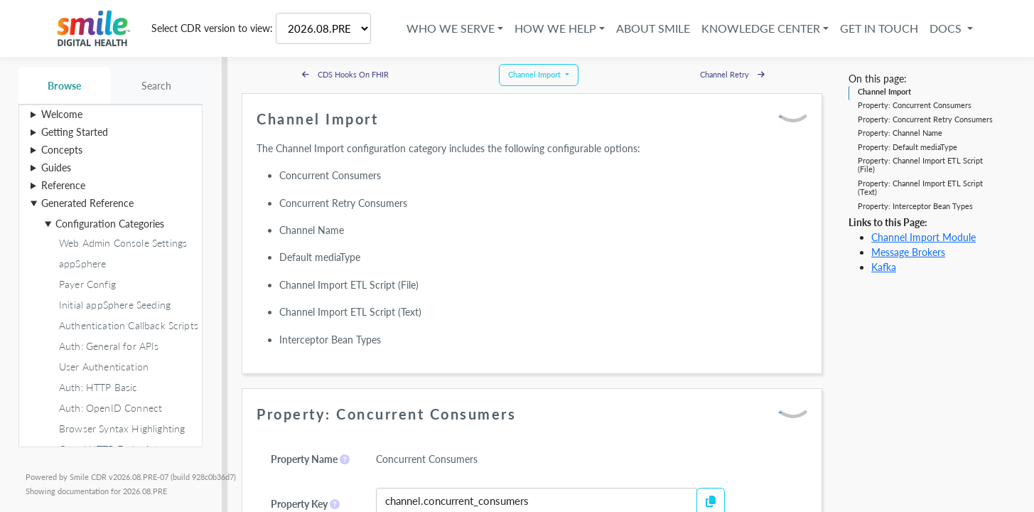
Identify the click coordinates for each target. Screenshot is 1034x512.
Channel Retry (732, 74)
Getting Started (74, 132)
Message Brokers (908, 252)
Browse (64, 86)
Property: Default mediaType (907, 146)
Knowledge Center (759, 28)
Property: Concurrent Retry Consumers (925, 119)
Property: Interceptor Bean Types (915, 205)
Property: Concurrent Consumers (914, 105)
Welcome (61, 114)
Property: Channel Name (900, 132)
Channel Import (884, 91)
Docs (945, 28)
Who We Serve (449, 28)
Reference (63, 185)
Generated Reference (87, 203)
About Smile (652, 28)
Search (156, 86)
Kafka (883, 267)
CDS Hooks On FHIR (345, 74)
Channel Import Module (923, 237)
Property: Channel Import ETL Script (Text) (920, 187)
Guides (56, 167)
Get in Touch (878, 28)
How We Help (554, 28)
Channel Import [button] (535, 74)
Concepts (61, 150)
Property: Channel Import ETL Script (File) (920, 165)
